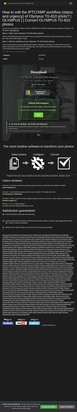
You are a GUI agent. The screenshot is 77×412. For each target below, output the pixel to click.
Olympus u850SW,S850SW (19, 290)
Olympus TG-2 (64, 253)
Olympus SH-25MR (66, 284)
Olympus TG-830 (53, 251)
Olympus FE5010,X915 (36, 290)
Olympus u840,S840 (26, 310)
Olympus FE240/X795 (22, 314)
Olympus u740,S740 (23, 276)
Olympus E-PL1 (28, 235)
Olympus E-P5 (42, 245)
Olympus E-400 (22, 251)
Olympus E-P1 (9, 239)
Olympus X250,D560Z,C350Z (45, 296)
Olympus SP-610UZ (53, 284)
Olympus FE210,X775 (51, 300)
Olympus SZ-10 (63, 267)
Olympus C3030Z (65, 278)
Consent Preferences (48, 325)
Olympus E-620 (60, 237)
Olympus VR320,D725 (30, 249)
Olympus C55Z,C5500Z (9, 280)
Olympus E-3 (42, 249)
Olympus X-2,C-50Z (8, 257)
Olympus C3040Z (39, 241)
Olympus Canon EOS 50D (15, 304)
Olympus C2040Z (42, 278)
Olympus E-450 (50, 237)
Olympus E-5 (32, 251)
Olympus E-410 (58, 235)
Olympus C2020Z (22, 286)
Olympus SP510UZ (21, 267)
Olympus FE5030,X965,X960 (57, 310)
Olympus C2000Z (8, 259)
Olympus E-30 (28, 241)
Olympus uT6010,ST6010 (23, 284)
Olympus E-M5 (7, 235)
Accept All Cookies (48, 407)
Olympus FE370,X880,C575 (43, 274)
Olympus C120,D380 (37, 276)
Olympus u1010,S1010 (38, 306)
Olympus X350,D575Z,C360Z (18, 269)
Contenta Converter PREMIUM (18, 3)
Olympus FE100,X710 (49, 243)
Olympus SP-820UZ (65, 265)
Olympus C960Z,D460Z (49, 292)
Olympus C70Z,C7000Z (39, 282)
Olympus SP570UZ (17, 249)
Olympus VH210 (60, 247)
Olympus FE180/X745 (9, 292)
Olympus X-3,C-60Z (8, 267)
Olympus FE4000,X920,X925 (33, 304)
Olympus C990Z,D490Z (9, 261)
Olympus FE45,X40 (8, 300)
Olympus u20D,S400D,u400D (53, 302)
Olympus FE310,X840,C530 (49, 280)
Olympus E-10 (45, 261)
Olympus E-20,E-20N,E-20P (11, 255)
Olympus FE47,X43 (49, 269)
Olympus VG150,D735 (15, 271)
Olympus (48, 239)
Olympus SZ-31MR (66, 286)
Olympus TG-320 (7, 288)
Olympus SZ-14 (7, 245)
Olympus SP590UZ (38, 294)
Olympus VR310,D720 (39, 284)
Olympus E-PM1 (66, 239)
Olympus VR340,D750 (28, 255)
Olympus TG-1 (22, 253)
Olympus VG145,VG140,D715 (35, 259)
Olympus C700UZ (34, 286)
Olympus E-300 (7, 241)
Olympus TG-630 (54, 278)
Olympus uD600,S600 (24, 247)
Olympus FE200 (14, 310)
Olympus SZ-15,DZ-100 (21, 288)
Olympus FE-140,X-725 (63, 243)
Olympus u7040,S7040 (9, 276)
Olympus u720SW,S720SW (38, 288)
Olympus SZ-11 (55, 261)
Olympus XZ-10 (18, 245)
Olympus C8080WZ (33, 253)
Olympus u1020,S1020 (9, 282)
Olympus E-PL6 (65, 249)
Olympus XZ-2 (50, 247)
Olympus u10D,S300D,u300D (49, 253)
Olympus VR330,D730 (53, 306)
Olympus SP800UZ (24, 261)
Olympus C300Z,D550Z (33, 308)
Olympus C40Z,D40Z (62, 296)
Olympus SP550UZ (34, 265)
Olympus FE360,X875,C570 (48, 267)
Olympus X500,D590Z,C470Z (49, 265)
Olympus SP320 (7, 306)
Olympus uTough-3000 (37, 237)
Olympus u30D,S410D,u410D (64, 290)
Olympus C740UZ (14, 274)
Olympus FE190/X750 (67, 257)
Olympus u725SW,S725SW (22, 306)
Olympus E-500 (39, 239)
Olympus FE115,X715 (65, 276)
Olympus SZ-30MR (53, 282)
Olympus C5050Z (33, 267)
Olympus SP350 (20, 308)
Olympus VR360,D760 (60, 271)
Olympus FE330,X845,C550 (66, 259)
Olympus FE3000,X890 (9, 253)
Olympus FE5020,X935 (36, 302)
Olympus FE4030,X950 (9, 251)
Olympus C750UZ (34, 280)
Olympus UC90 (67, 294)
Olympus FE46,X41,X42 (43, 255)
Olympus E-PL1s (53, 245)
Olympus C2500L (50, 259)
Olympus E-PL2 (56, 239)
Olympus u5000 (57, 312)
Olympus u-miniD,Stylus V (36, 263)
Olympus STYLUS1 (53, 249)
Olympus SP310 (23, 280)
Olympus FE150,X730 (9, 298)
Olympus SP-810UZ (49, 304)
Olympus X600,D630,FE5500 (11, 296)
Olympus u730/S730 (35, 292)
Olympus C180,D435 (21, 263)
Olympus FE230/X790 (38, 247)
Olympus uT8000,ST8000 (55, 288)
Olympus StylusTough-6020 (11, 278)
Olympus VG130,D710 (9, 286)
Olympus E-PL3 (14, 237)
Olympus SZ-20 (17, 312)
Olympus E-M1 (29, 239)
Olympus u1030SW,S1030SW (26, 298)
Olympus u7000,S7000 (52, 257)
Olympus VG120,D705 (35, 269)
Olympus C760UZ (19, 259)
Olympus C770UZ (46, 271)
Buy (38, 115)
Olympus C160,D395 (51, 276)
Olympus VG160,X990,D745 (31, 271)
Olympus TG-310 (42, 251)
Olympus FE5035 (62, 308)
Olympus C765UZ (8, 265)
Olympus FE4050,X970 (40, 310)
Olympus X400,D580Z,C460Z (60, 255)
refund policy (52, 110)
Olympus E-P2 (63, 245)
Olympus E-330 (11, 247)
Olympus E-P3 (19, 239)
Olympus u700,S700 (20, 265)
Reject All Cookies (66, 407)
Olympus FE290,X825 (24, 282)
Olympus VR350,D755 (37, 257)
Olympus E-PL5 (62, 241)
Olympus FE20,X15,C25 (33, 243)
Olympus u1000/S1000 (65, 263)
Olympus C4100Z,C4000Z (23, 294)
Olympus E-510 (17, 235)
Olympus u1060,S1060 (28, 296)
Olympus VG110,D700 (22, 257)
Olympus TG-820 (67, 274)
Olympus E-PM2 (20, 243)
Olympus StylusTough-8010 (53, 294)
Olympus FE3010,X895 (44, 312)
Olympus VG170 (49, 290)
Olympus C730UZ (50, 241)
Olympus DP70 (57, 274)
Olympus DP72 (35, 261)
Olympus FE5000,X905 (63, 304)
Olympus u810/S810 (27, 274)
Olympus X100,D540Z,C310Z (49, 286)
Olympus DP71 (10, 243)
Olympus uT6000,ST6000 (28, 278)
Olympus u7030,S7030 (29, 312)
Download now (14, 30)
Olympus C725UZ (22, 292)
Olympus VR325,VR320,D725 (45, 298)
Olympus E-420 (47, 235)
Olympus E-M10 (25, 237)
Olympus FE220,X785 (22, 302)
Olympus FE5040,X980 (22, 300)
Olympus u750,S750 (36, 300)
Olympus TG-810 (61, 269)
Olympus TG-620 (18, 241)
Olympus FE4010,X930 (49, 308)
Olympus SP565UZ (65, 280)
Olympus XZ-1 (37, 235)
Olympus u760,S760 (51, 263)
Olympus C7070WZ (65, 251)
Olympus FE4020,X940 (63, 298)
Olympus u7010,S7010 (30, 245)
